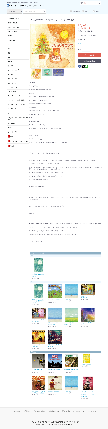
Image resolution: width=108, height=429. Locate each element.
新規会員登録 (75, 11)
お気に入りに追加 (89, 61)
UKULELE (10, 36)
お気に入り (86, 11)
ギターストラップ (13, 70)
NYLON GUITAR (12, 23)
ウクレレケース (12, 87)
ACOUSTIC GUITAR (13, 19)
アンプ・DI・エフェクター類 (16, 104)
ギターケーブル (12, 79)
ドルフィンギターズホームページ (86, 411)
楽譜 (9, 53)
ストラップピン (12, 74)
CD (9, 44)
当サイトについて (16, 411)
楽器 (10, 136)
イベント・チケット (14, 132)
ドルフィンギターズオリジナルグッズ (18, 118)
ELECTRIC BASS (13, 31)
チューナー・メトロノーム (16, 96)
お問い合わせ (70, 411)
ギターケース (12, 83)
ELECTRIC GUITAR (13, 27)
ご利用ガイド (28, 411)
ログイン (96, 11)
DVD (9, 49)
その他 (10, 127)
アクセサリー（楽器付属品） (16, 100)
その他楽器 (11, 123)
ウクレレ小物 (12, 91)
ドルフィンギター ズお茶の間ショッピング (54, 421)
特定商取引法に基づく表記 (56, 411)
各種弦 (10, 61)
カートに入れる (89, 55)
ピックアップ (12, 109)
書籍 (9, 57)
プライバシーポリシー (40, 411)
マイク (10, 113)
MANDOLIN (11, 40)
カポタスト (11, 66)
